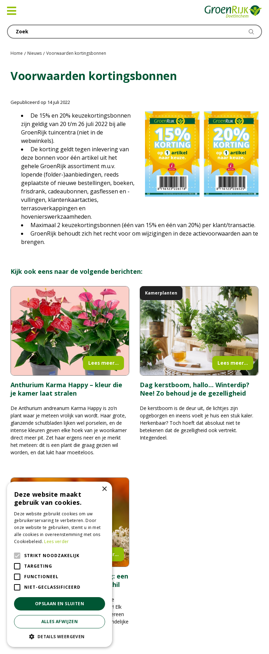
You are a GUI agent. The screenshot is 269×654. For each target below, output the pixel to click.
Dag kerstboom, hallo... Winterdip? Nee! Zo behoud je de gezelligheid (194, 389)
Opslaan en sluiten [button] (59, 604)
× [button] (104, 489)
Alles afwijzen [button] (59, 622)
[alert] (59, 564)
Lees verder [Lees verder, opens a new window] (56, 541)
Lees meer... (103, 362)
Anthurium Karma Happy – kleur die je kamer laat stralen (66, 389)
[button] (59, 636)
